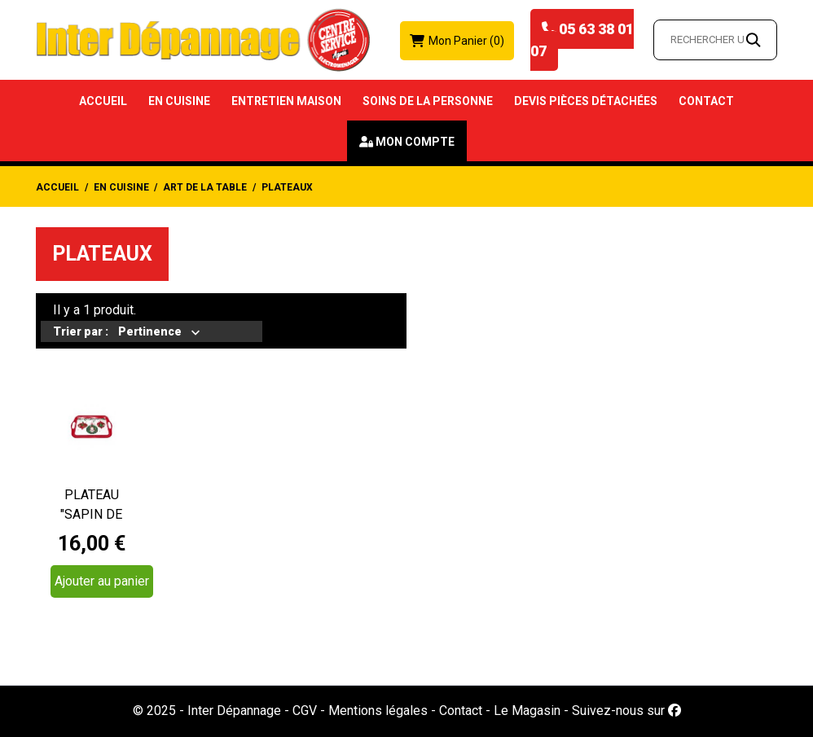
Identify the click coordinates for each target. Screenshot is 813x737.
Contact (706, 100)
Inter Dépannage (234, 710)
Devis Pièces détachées (585, 100)
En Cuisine (179, 100)
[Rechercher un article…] (715, 40)
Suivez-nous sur (626, 710)
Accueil (103, 100)
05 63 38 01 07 (582, 39)
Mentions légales (378, 710)
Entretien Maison (286, 100)
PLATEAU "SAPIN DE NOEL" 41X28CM (91, 505)
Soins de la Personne (428, 100)
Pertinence (150, 333)
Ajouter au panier (102, 581)
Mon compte (415, 141)
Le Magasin (527, 710)
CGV (304, 710)
